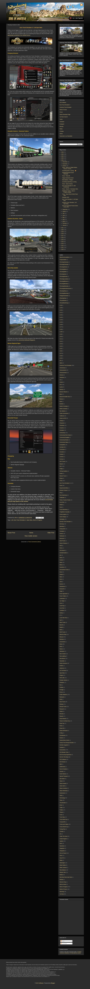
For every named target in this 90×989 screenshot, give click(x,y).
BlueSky (61, 126)
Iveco (61, 579)
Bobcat (61, 399)
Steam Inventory (63, 788)
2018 (62, 233)
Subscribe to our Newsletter (66, 136)
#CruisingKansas (63, 276)
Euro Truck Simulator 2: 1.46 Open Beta (31, 27)
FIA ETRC (62, 502)
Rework (61, 716)
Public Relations (63, 694)
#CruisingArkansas (64, 262)
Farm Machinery (63, 495)
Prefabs (61, 687)
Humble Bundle (63, 552)
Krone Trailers (63, 596)
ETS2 (61, 480)
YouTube (62, 894)
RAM (61, 699)
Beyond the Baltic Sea (65, 396)
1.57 (61, 353)
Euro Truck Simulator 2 (20, 520)
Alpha (61, 363)
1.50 (61, 336)
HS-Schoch (62, 550)
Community (62, 432)
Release (61, 704)
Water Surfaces (63, 867)
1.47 (61, 327)
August (64, 211)
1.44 (61, 319)
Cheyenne (62, 423)
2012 (62, 245)
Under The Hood (63, 836)
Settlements (62, 766)
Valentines (62, 846)
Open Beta (29, 520)
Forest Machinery (64, 509)
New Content (63, 653)
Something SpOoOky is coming (69, 181)
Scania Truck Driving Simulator (67, 742)
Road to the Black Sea (65, 721)
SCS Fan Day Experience (65, 754)
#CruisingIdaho (63, 271)
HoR (61, 545)
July (63, 213)
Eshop (61, 478)
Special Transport (64, 776)
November (64, 163)
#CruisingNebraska (64, 286)
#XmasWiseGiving (64, 302)
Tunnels (61, 831)
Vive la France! (63, 853)
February (64, 223)
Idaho (61, 562)
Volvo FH (62, 858)
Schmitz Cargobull (64, 745)
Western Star (63, 872)
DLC (61, 466)
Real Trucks (62, 701)
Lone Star (62, 608)
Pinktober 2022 (65, 197)
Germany (62, 524)
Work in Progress (37, 520)
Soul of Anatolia (63, 769)
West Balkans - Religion (67, 179)
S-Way (61, 733)
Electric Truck (63, 476)
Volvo (61, 855)
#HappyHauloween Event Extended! (68, 173)
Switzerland (62, 793)
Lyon (61, 620)
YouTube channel (64, 116)
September (65, 209)
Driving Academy (63, 471)
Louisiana (62, 610)
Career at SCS (63, 418)
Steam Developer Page (65, 114)
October (64, 165)
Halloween (62, 536)
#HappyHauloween (64, 295)
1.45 (61, 322)
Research (62, 709)
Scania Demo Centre (64, 740)
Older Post (50, 533)
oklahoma (62, 668)
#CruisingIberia (63, 269)
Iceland (61, 560)
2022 (62, 160)
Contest (61, 454)
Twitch (61, 119)
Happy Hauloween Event (67, 177)
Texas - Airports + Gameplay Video (70, 189)
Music (61, 646)
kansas (61, 584)
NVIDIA (61, 665)
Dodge (61, 468)
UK (60, 834)
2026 (62, 152)
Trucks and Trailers (64, 824)
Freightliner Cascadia (64, 512)
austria (61, 387)
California (62, 415)
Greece (61, 533)
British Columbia (63, 408)
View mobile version (31, 536)
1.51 (61, 339)
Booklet (61, 403)
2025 (62, 154)
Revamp (62, 713)
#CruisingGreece (63, 267)
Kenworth (62, 588)
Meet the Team (63, 634)
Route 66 (62, 728)
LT (60, 615)
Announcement (63, 372)
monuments (62, 641)
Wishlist (61, 879)
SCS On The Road (64, 757)
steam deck (62, 785)
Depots (61, 464)
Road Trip (62, 723)
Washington (62, 862)
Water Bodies (63, 865)
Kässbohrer (62, 586)
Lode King (62, 605)
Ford (61, 507)
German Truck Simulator (65, 521)
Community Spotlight (64, 437)
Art (60, 379)
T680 (61, 795)
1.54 (61, 346)
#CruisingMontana (64, 283)
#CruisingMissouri (64, 281)
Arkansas (62, 377)
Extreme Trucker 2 (64, 490)
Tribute (61, 812)
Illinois (61, 564)
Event (61, 485)
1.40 (61, 310)
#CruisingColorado (64, 264)
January (64, 225)
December (64, 161)
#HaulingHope (63, 298)
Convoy (61, 459)
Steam (61, 781)
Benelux (61, 389)
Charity (61, 420)
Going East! (62, 528)
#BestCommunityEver (65, 257)
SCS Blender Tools (64, 752)
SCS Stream (62, 761)
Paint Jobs (62, 677)
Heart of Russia (63, 543)
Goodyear (62, 531)
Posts (62, 941)
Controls (62, 456)
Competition (62, 444)
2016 (62, 237)
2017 (62, 235)
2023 (62, 158)
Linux (61, 603)
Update (61, 841)
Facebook (62, 121)
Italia (61, 576)
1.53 (61, 343)
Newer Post (11, 533)
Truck (61, 814)
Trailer (61, 807)
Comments (64, 943)
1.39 (61, 307)
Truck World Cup (63, 819)
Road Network (63, 718)
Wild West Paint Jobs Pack (66, 877)
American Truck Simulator (65, 107)
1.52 (61, 341)
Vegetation (62, 848)
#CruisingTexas (63, 291)
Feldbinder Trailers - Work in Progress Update (68, 191)
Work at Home (63, 884)
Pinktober (62, 682)
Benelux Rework (63, 391)
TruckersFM (62, 822)
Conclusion (62, 449)
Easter (61, 473)
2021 (62, 227)
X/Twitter (62, 131)
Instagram (62, 124)
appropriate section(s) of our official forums (19, 35)
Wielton (61, 874)
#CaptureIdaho (63, 259)
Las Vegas (62, 600)
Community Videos (64, 442)
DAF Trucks (62, 461)
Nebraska (62, 651)
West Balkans (63, 870)
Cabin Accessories (64, 413)
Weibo (61, 128)
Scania (61, 737)
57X (61, 360)
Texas (61, 800)
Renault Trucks (63, 706)
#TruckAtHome (63, 300)
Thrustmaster (63, 802)
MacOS (61, 625)
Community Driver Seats (65, 435)
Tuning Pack (62, 829)
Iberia (61, 557)
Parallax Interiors (63, 680)
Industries (62, 567)
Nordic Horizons (63, 663)
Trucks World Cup (64, 826)
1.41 (61, 312)
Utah (61, 843)
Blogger (53, 983)
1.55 (61, 348)
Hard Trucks (62, 540)
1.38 (61, 305)
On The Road (63, 670)
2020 (62, 229)
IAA (60, 555)
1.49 (61, 334)
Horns (61, 548)
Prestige (61, 689)
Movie (61, 644)
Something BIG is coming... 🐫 (69, 170)
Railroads (62, 697)
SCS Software (63, 102)
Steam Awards (63, 783)
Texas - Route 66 (66, 175)
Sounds (61, 771)
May (63, 217)
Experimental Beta (64, 488)
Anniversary (62, 367)
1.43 (61, 317)
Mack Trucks (62, 622)
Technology (62, 797)
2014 (62, 241)
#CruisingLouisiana (64, 279)
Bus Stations (62, 411)
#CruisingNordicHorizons (65, 288)
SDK (61, 764)
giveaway (62, 526)
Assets (61, 382)
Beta (61, 394)
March (64, 221)
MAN (61, 629)
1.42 (61, 315)
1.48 (61, 329)
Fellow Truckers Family (65, 500)
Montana (62, 639)
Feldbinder (62, 497)
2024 (62, 156)
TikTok (61, 133)
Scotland (62, 747)
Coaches (62, 427)
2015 (62, 239)
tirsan (61, 805)
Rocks (61, 725)
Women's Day (63, 882)
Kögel (61, 591)
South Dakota (63, 773)
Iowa (61, 572)
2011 (62, 247)
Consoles (62, 452)
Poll (60, 685)
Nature (61, 649)
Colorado (62, 430)
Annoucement (63, 370)
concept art (62, 447)
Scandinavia (62, 735)
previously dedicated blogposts (27, 340)
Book (61, 401)
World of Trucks (63, 109)
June (63, 215)
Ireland (61, 574)
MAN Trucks (62, 632)
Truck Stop (62, 817)
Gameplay (62, 519)
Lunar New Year (63, 617)
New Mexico (62, 658)
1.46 (12, 520)
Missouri (62, 637)
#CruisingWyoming (64, 293)
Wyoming (62, 891)
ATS (61, 384)
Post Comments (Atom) (34, 541)
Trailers (61, 810)
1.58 (61, 355)
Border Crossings (64, 406)
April (63, 219)
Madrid (61, 627)
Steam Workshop (64, 790)
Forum (61, 112)
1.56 (61, 351)
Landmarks (62, 598)
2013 (62, 243)
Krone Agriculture (64, 593)
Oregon (61, 675)
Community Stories (64, 440)
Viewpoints (62, 850)
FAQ (61, 492)
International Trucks (64, 569)
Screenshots (62, 749)
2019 (62, 231)
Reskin (61, 711)
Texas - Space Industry (67, 183)
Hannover (62, 538)
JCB (61, 581)
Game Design (63, 516)
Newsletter (62, 661)
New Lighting (63, 656)
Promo (61, 692)
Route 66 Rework (64, 730)
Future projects (63, 514)
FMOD (61, 504)
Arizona (61, 375)
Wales (61, 860)
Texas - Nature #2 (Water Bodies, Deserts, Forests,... (69, 168)
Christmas (62, 425)
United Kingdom (63, 838)
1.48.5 (61, 331)
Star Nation (62, 778)
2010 (62, 249)
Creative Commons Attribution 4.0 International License (70, 952)
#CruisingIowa (63, 274)
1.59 (61, 358)
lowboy (61, 612)
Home (31, 533)
